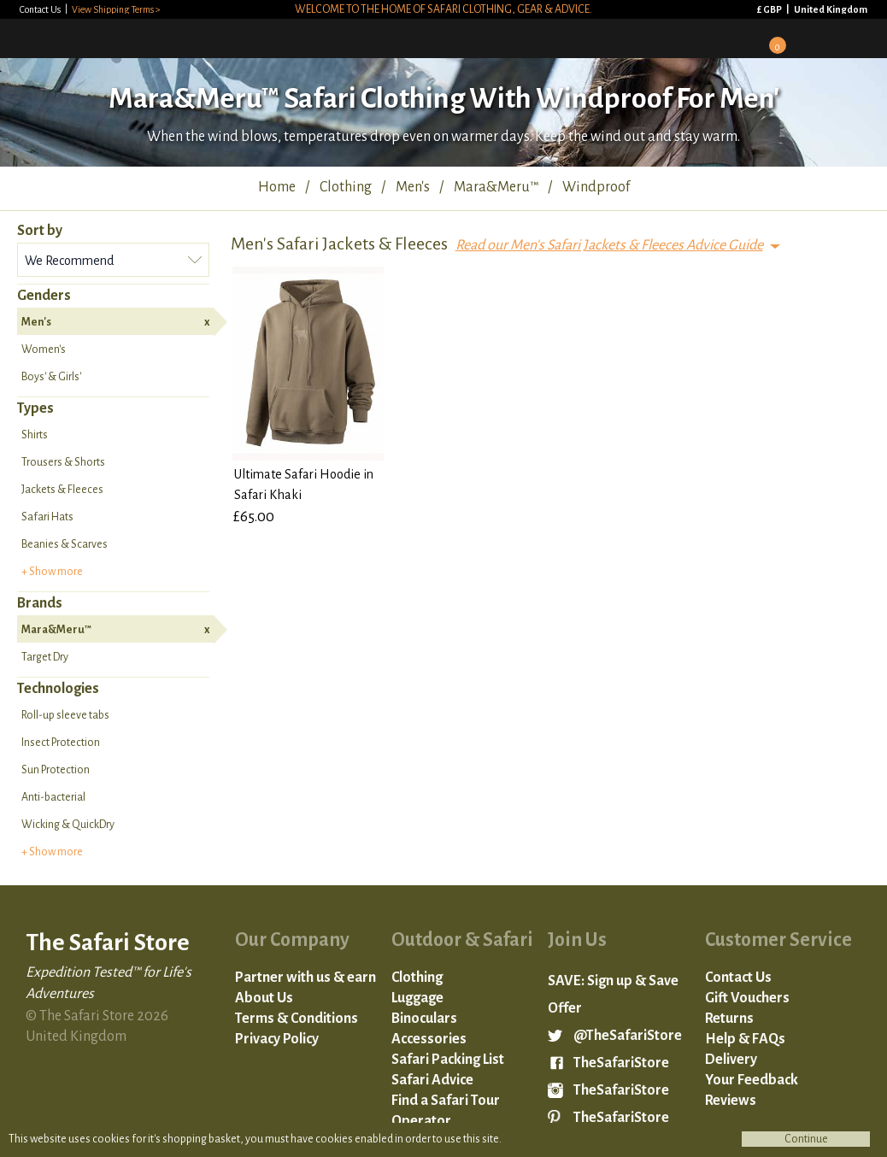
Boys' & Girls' (51, 377)
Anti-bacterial (53, 797)
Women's (43, 349)
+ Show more (52, 572)
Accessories (429, 1039)
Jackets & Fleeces (62, 490)
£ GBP (770, 9)
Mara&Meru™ (115, 630)
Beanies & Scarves (64, 544)
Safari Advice (432, 1080)
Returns (729, 1018)
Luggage (417, 998)
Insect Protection (60, 743)
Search (817, 37)
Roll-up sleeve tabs (65, 715)
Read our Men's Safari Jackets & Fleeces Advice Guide (609, 245)
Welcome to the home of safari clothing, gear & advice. (443, 9)
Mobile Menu (862, 37)
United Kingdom (830, 9)
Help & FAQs (745, 1039)
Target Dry (44, 657)
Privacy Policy (277, 1039)
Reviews (730, 1100)
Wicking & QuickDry (68, 825)
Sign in (726, 37)
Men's (115, 322)
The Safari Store (104, 37)
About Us (264, 998)
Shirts (34, 435)
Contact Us (41, 9)
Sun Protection (55, 770)
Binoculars (424, 1018)
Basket (772, 39)
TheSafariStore (621, 1063)
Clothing (417, 977)
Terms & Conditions (296, 1018)
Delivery (731, 1059)
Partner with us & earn (305, 977)
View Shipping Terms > (116, 9)
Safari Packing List (447, 1059)
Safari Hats (47, 517)
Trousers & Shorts (63, 462)
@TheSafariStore (627, 1035)
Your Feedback (751, 1080)
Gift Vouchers (747, 998)
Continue (806, 1139)
